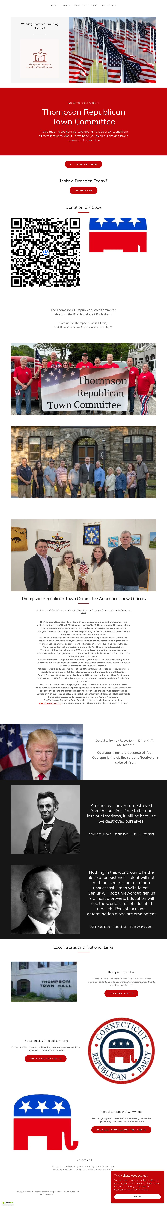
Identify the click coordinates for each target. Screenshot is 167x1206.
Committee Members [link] (86, 5)
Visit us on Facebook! (83, 167)
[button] (8, 1203)
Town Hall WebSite (121, 996)
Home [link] (54, 5)
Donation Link (83, 193)
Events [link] (66, 5)
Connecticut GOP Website (45, 1061)
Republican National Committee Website (121, 1132)
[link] (40, 59)
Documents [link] (109, 5)
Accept (137, 1197)
